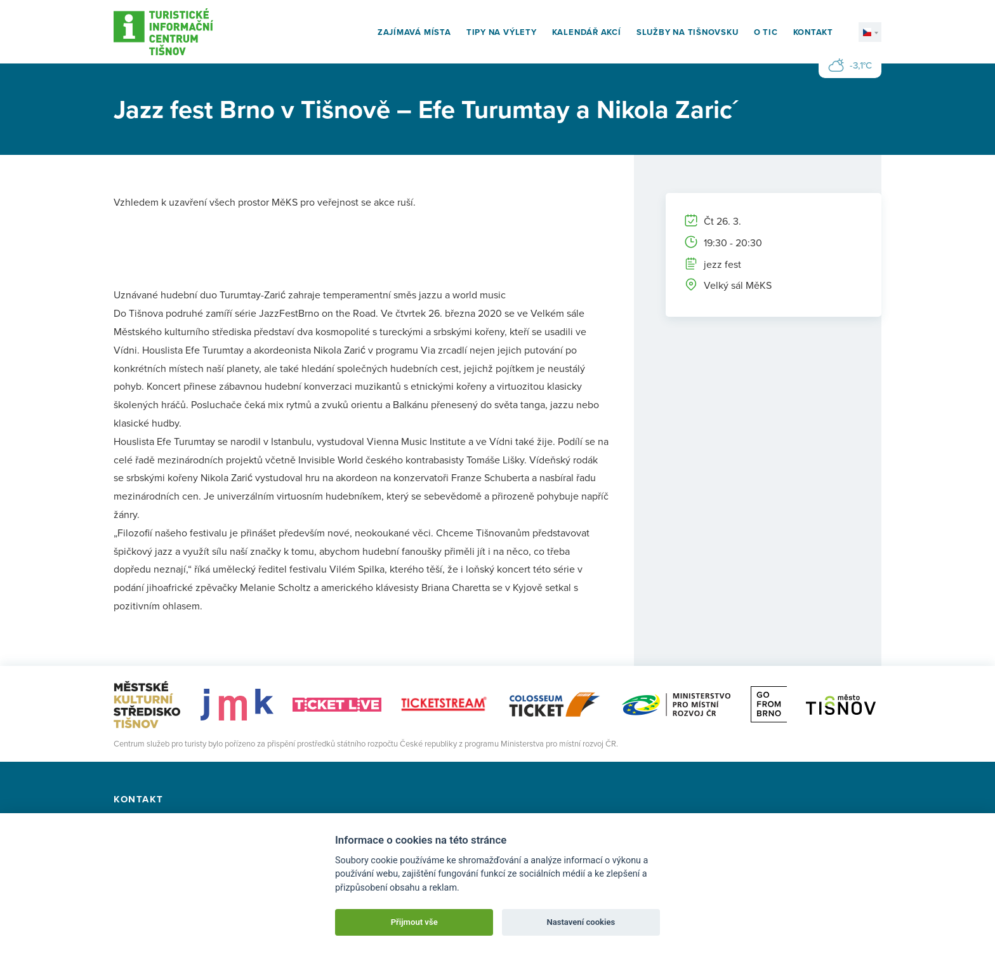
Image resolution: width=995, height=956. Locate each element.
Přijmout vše (414, 922)
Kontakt (813, 32)
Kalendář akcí (586, 32)
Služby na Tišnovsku (687, 32)
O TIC (766, 32)
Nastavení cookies (580, 922)
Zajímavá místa (414, 32)
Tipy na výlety (501, 32)
